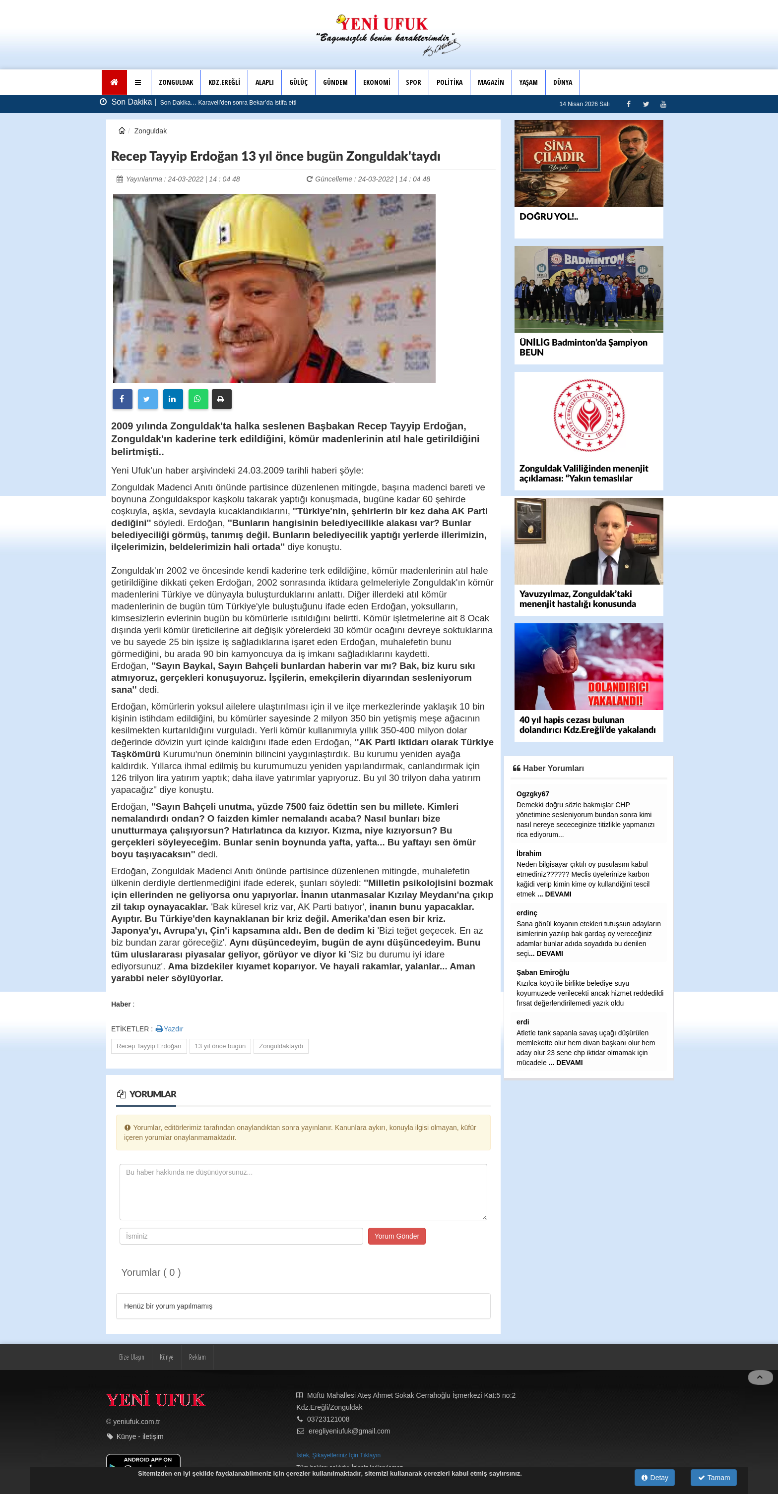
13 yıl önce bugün (220, 1046)
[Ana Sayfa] (114, 82)
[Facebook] (628, 104)
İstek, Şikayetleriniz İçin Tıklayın (338, 1455)
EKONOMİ (376, 82)
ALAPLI (265, 82)
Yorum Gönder (397, 1236)
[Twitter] (645, 104)
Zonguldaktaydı (281, 1046)
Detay (655, 1478)
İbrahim (529, 851)
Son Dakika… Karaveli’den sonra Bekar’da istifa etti (228, 102)
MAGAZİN (491, 82)
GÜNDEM (335, 82)
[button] (139, 82)
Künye (167, 1357)
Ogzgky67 (533, 792)
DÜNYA (562, 82)
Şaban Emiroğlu (543, 970)
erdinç (527, 911)
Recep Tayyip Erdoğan (149, 1046)
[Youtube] (663, 104)
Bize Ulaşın (131, 1357)
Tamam (714, 1478)
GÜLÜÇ (298, 82)
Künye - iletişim (140, 1436)
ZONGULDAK (176, 82)
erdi (523, 1020)
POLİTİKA (449, 82)
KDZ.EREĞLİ (224, 82)
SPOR (413, 82)
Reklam (197, 1357)
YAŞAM (528, 82)
